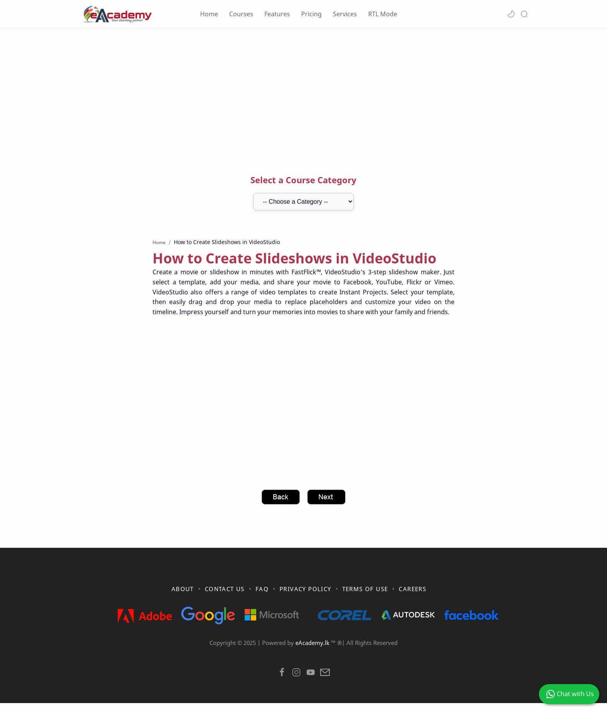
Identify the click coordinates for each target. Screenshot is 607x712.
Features (277, 14)
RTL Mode (382, 14)
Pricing (311, 14)
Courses (241, 14)
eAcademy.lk (313, 651)
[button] (511, 14)
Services (345, 14)
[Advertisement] (303, 94)
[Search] (524, 14)
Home (209, 14)
